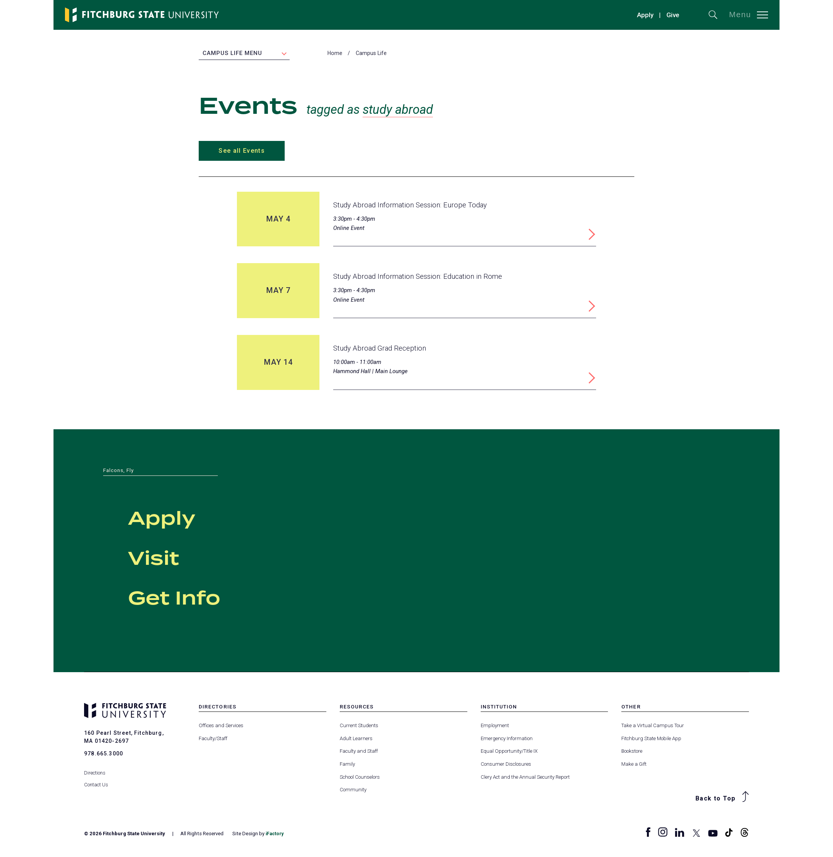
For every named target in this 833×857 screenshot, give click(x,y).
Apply (645, 15)
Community (353, 790)
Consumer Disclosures (506, 764)
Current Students (359, 726)
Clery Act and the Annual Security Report (525, 777)
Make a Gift (634, 764)
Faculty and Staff (359, 752)
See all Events (241, 151)
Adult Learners (356, 739)
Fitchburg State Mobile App (651, 739)
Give (672, 15)
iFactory (275, 834)
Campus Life (371, 54)
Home (334, 54)
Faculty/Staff (213, 739)
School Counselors (360, 777)
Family (347, 764)
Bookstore (631, 752)
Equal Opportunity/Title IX (509, 752)
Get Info (193, 597)
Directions (95, 768)
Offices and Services (221, 726)
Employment (495, 726)
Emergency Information (507, 739)
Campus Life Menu (232, 53)
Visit (164, 557)
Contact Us (96, 779)
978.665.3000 (103, 754)
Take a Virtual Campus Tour (652, 726)
